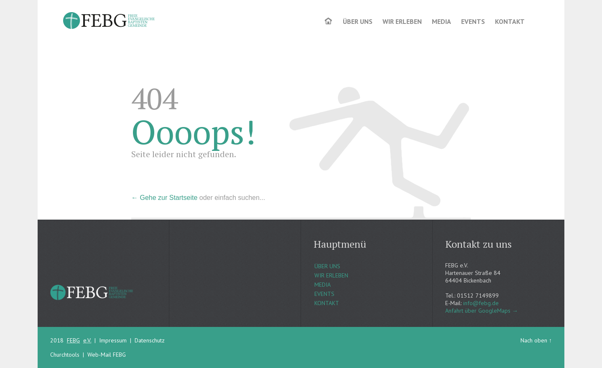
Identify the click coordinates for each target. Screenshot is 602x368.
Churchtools (64, 354)
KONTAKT (326, 303)
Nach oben (533, 340)
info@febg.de (481, 303)
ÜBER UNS (327, 266)
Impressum (113, 340)
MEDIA (322, 284)
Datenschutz (150, 340)
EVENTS (324, 294)
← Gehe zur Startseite (164, 197)
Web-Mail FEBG (106, 354)
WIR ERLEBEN (331, 275)
